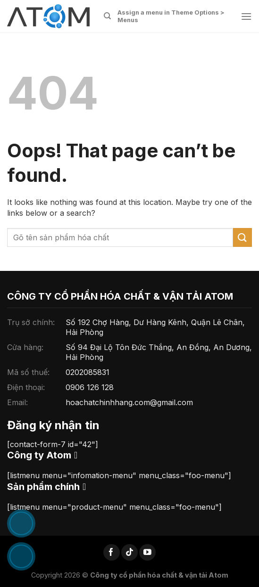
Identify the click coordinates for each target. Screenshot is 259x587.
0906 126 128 (90, 387)
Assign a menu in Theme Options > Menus (171, 16)
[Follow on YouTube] (147, 552)
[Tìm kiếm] (107, 16)
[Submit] (242, 237)
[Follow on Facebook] (111, 552)
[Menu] (246, 16)
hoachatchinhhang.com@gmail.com (129, 402)
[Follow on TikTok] (129, 552)
